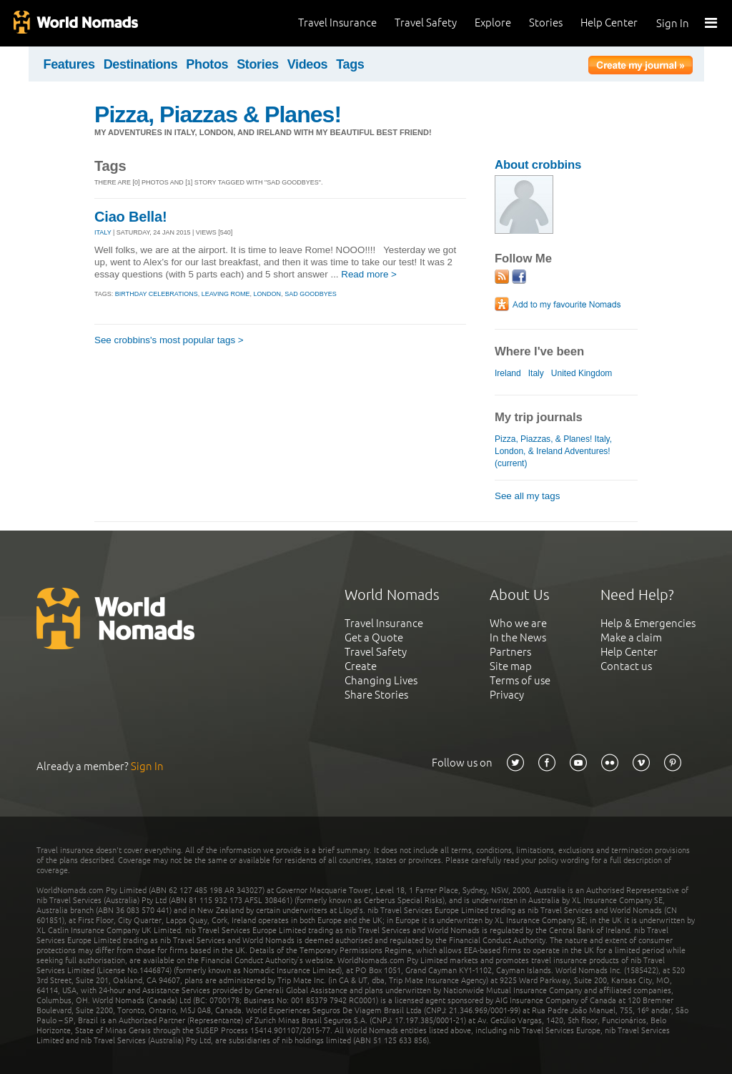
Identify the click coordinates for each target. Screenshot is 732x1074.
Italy (536, 373)
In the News (518, 637)
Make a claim (631, 637)
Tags (350, 64)
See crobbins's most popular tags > (169, 340)
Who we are (518, 623)
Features (69, 64)
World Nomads (75, 23)
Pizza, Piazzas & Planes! (217, 114)
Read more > (369, 274)
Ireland (508, 373)
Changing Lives (381, 680)
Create (361, 666)
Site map (511, 666)
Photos (207, 64)
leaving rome (226, 293)
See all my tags (527, 496)
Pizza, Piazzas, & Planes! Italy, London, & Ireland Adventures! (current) (553, 451)
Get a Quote (374, 637)
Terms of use (520, 680)
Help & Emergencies (648, 623)
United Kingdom (582, 373)
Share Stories (376, 695)
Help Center (609, 22)
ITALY (103, 232)
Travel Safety (426, 22)
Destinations (141, 64)
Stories (546, 22)
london (268, 293)
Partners (510, 652)
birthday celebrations (156, 293)
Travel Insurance (337, 22)
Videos (307, 64)
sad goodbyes (311, 293)
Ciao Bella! (130, 217)
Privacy (507, 695)
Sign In (672, 23)
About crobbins (538, 165)
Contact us (626, 666)
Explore (493, 22)
